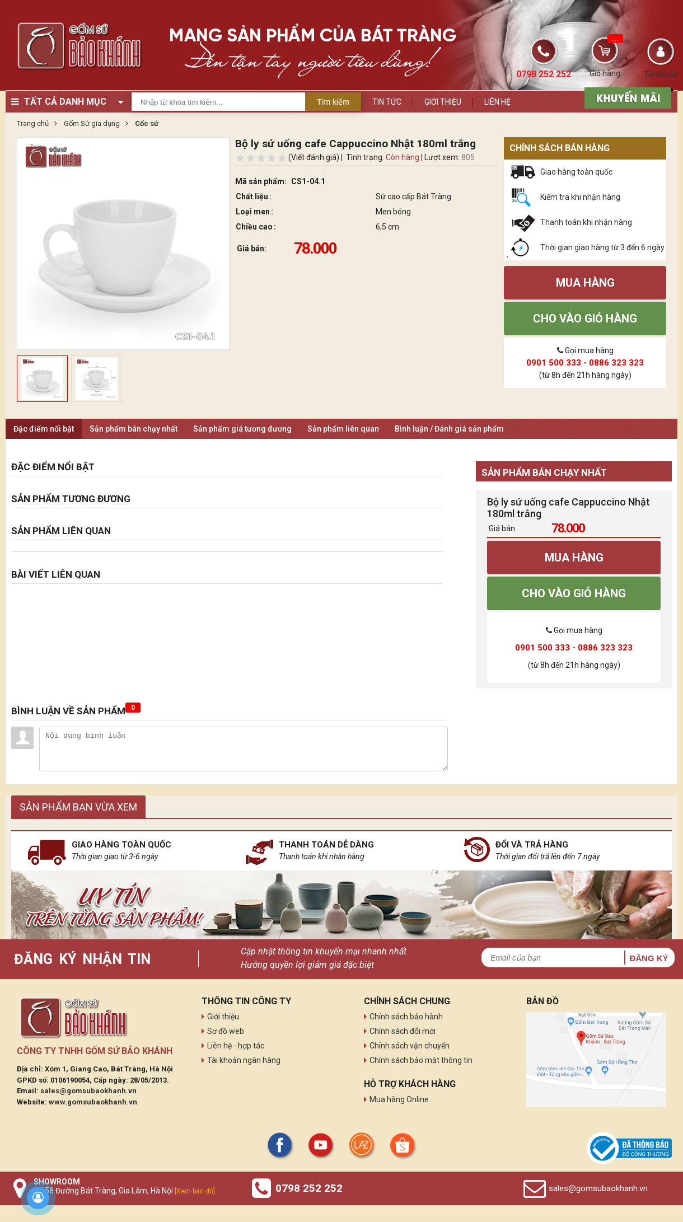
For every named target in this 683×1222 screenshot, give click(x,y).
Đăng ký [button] (648, 958)
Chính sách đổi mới (402, 1031)
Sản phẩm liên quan (343, 428)
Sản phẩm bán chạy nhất (133, 428)
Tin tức (386, 101)
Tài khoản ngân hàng (243, 1060)
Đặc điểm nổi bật (43, 428)
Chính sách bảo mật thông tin (421, 1060)
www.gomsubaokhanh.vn (93, 1102)
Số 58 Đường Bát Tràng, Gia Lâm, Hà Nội (124, 1190)
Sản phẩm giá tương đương (242, 428)
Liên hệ (497, 101)
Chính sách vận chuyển (409, 1045)
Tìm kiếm (333, 101)
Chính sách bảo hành (406, 1016)
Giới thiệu (442, 101)
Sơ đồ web (225, 1031)
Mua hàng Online (399, 1099)
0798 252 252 (309, 1188)
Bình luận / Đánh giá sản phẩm (449, 428)
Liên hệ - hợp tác (235, 1045)
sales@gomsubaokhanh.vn (88, 1091)
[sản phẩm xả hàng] (626, 97)
